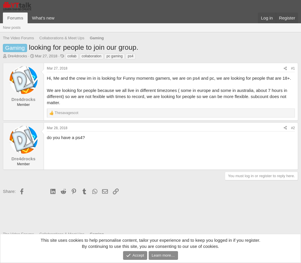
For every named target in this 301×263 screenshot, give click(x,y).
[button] (59, 18)
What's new (43, 17)
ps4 (130, 56)
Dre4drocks (17, 56)
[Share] (285, 68)
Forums (15, 17)
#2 (293, 128)
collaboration (91, 56)
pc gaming (114, 56)
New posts (12, 27)
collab (71, 56)
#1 (293, 68)
